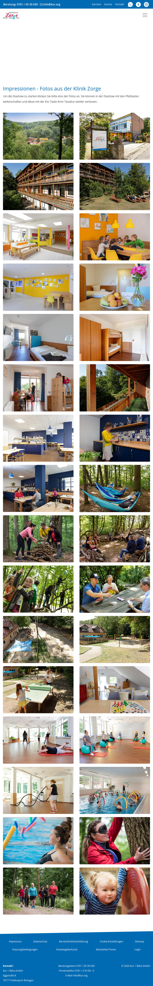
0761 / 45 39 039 (27, 4)
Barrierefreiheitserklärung (73, 941)
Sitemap (139, 941)
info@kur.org (51, 4)
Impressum (15, 941)
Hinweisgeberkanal (66, 949)
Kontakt (119, 4)
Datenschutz (40, 941)
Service (108, 4)
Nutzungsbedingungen (25, 949)
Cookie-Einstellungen (111, 941)
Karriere (96, 4)
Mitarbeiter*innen (106, 949)
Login (138, 949)
